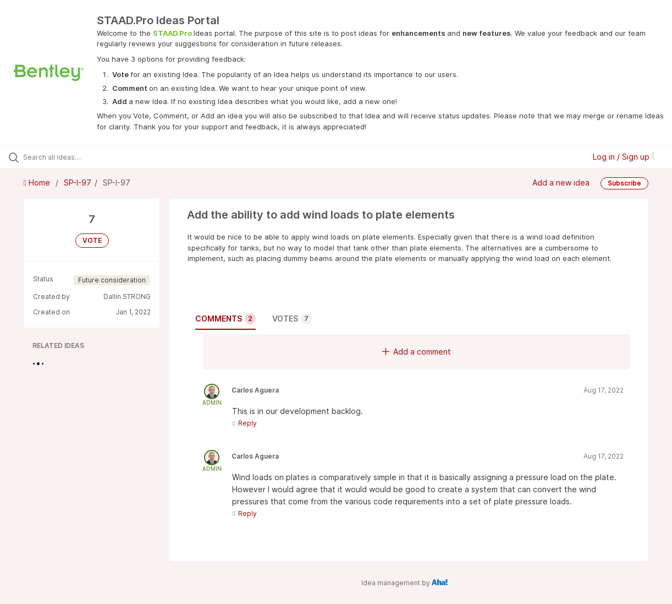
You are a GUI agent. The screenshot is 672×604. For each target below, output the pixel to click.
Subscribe (624, 183)
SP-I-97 (77, 182)
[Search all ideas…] (81, 157)
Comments (225, 318)
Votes (292, 318)
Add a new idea (561, 182)
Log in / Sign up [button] (623, 156)
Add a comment (416, 351)
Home (38, 182)
